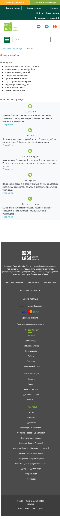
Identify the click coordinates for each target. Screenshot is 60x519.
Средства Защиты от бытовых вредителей (31, 448)
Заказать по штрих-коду (45, 2)
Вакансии (31, 361)
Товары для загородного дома (31, 458)
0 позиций (40, 18)
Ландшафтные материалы (31, 428)
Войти (39, 13)
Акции (30, 384)
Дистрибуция (31, 341)
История (31, 336)
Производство (31, 351)
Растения (31, 417)
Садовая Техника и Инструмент (31, 453)
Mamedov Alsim (35, 306)
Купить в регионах (34, 8)
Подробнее (7, 124)
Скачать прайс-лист (15, 2)
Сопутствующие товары (31, 438)
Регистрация (52, 13)
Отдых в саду (31, 474)
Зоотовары (31, 479)
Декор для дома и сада (31, 469)
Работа (31, 356)
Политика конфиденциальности (30, 324)
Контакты (54, 8)
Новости (31, 379)
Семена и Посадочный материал (31, 433)
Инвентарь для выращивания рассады (31, 464)
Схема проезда (30, 299)
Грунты (31, 412)
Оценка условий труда (31, 366)
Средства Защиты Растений (31, 443)
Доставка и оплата (13, 8)
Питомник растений (31, 346)
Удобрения (31, 423)
